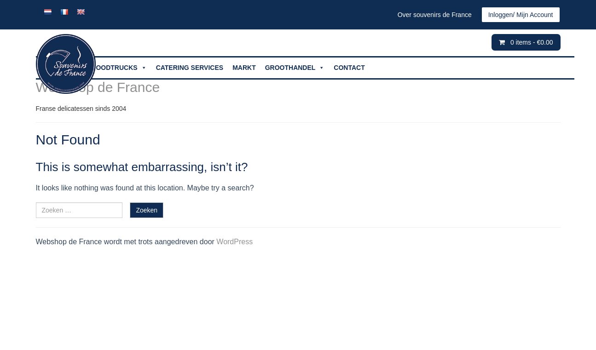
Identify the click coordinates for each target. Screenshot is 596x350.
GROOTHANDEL (295, 67)
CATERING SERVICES (190, 67)
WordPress (234, 242)
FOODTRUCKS (119, 67)
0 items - (531, 42)
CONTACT (349, 67)
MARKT (244, 67)
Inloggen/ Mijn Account (520, 14)
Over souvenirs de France (435, 14)
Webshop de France (98, 87)
